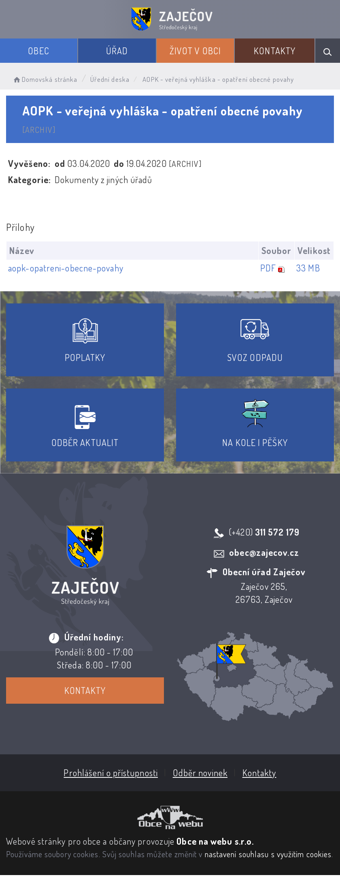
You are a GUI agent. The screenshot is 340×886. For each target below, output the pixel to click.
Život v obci (195, 50)
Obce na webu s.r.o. (215, 841)
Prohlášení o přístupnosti (111, 772)
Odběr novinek (200, 772)
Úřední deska (110, 79)
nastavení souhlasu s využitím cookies (268, 854)
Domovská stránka (44, 79)
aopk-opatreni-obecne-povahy (65, 267)
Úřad (117, 50)
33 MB (308, 267)
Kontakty (274, 50)
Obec (38, 50)
